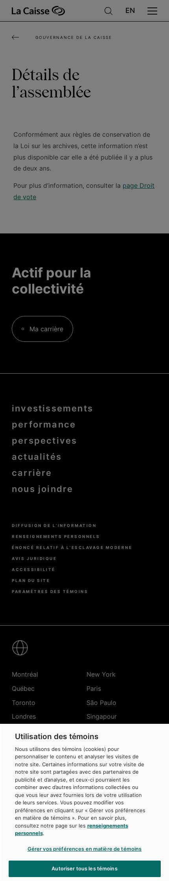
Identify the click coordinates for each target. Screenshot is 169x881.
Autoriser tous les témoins (84, 868)
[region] (84, 802)
